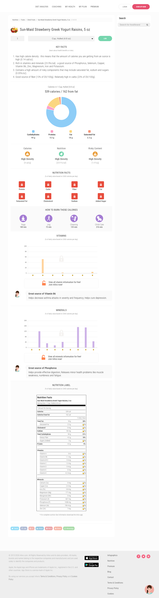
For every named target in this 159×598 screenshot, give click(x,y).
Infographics (112, 555)
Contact (110, 577)
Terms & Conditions (48, 576)
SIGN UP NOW (141, 7)
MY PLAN (83, 6)
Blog (109, 572)
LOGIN (125, 7)
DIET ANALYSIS (41, 6)
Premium (111, 566)
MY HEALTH (70, 6)
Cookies (110, 594)
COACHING (56, 6)
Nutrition (111, 561)
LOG (105, 38)
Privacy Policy (61, 576)
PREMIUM (95, 6)
